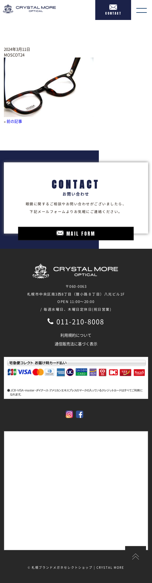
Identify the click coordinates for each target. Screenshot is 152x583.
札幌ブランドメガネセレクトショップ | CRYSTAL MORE (78, 567)
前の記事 (14, 121)
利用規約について (75, 335)
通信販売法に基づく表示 (76, 343)
